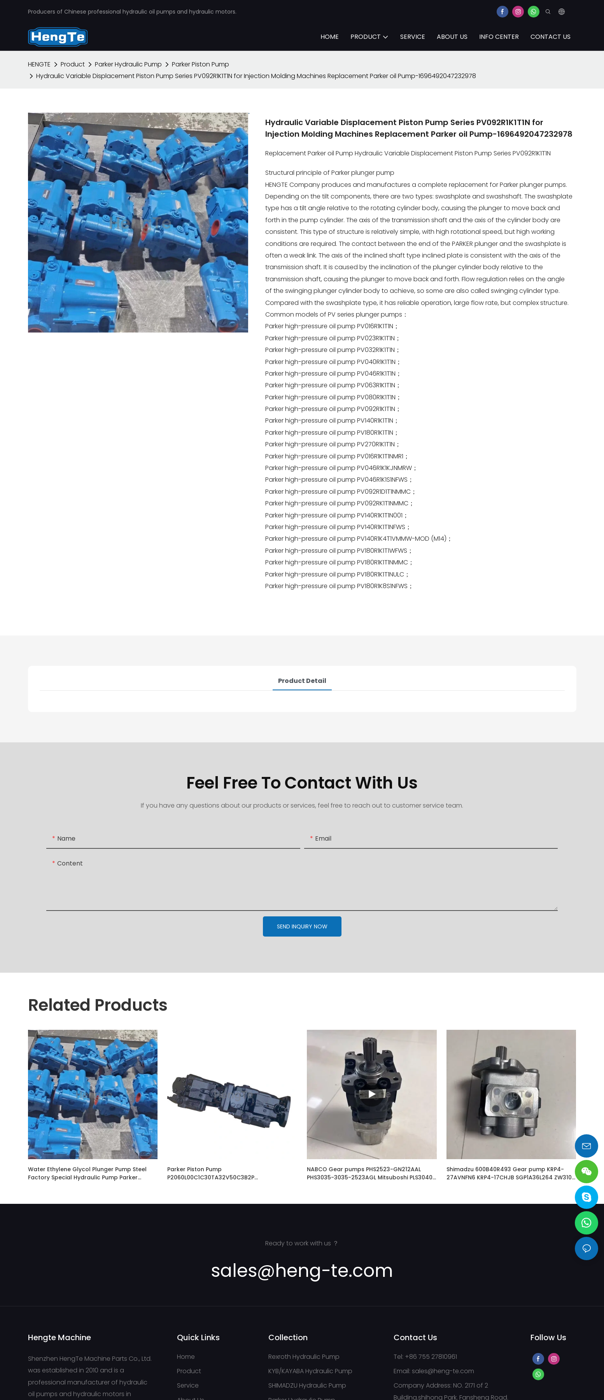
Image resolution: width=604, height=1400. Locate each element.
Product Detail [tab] (302, 680)
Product (73, 64)
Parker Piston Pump (200, 64)
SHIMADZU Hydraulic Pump (307, 1385)
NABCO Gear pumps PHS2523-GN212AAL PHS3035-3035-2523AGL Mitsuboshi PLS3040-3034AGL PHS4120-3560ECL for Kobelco (371, 1173)
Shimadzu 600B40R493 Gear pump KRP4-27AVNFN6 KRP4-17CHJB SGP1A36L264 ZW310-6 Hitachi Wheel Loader (510, 1173)
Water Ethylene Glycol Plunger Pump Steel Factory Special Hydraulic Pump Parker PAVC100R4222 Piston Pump (87, 1173)
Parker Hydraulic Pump (128, 64)
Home (186, 1356)
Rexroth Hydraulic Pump (304, 1356)
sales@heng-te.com (443, 1371)
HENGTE (39, 64)
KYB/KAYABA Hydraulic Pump (310, 1371)
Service (188, 1385)
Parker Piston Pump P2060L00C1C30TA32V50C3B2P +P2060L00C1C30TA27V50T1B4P (211, 1173)
